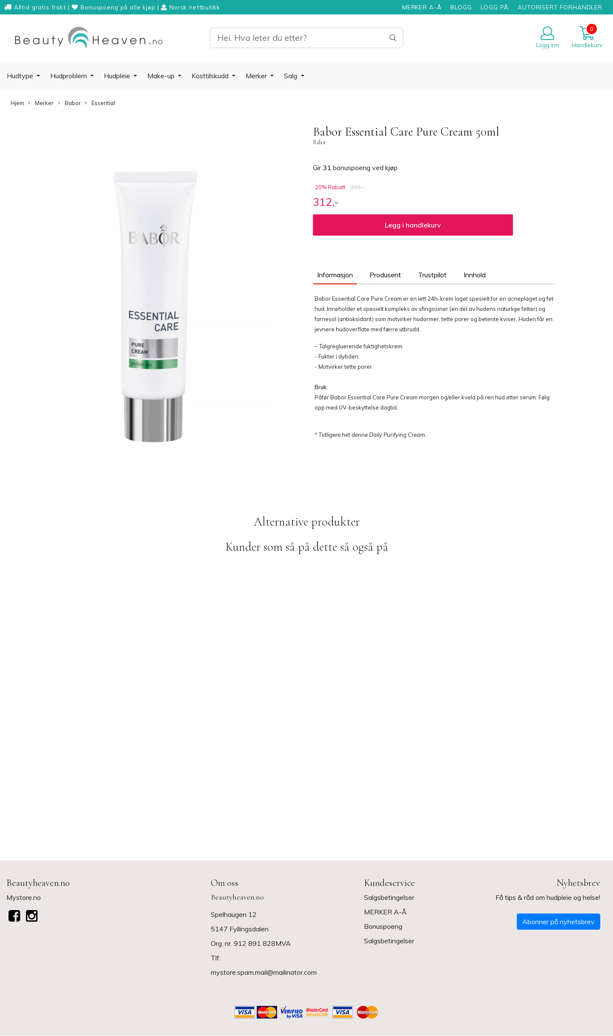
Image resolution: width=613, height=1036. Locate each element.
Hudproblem (69, 75)
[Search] (306, 38)
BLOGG (461, 7)
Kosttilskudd (211, 75)
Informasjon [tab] (335, 274)
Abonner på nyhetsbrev (558, 921)
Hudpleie (118, 75)
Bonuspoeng (383, 926)
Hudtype (21, 75)
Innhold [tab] (475, 274)
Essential (100, 103)
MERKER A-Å (422, 7)
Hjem (17, 103)
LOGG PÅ (495, 7)
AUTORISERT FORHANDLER (560, 7)
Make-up (161, 75)
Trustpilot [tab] (432, 274)
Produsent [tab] (385, 274)
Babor (69, 103)
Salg (291, 75)
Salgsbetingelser (389, 897)
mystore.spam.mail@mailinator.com (264, 972)
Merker (257, 75)
